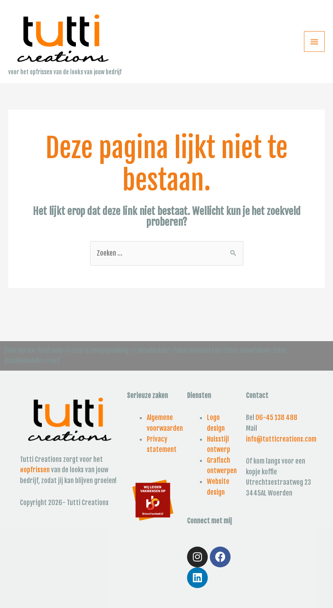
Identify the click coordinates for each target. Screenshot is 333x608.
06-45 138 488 (276, 417)
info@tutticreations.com (281, 439)
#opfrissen (35, 470)
